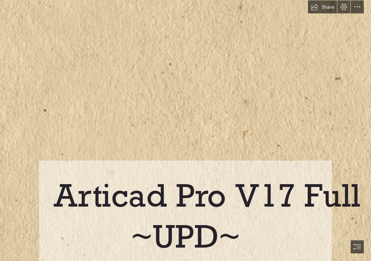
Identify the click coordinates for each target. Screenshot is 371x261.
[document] (185, 130)
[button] (322, 6)
